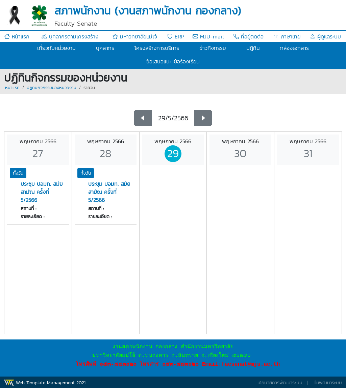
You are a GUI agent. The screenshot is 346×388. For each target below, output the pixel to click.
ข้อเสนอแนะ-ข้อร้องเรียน (173, 61)
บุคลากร (105, 48)
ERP (175, 36)
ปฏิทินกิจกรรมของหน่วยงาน (51, 87)
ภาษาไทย (286, 36)
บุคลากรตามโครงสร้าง (70, 36)
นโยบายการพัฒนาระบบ (279, 382)
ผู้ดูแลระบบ (325, 36)
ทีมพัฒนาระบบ (328, 382)
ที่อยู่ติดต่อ (248, 36)
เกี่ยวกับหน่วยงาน (56, 48)
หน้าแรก (16, 36)
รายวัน (89, 87)
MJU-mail (208, 36)
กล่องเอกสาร (294, 48)
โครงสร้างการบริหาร (156, 48)
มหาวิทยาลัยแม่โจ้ (135, 36)
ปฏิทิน (253, 48)
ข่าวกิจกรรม (212, 48)
